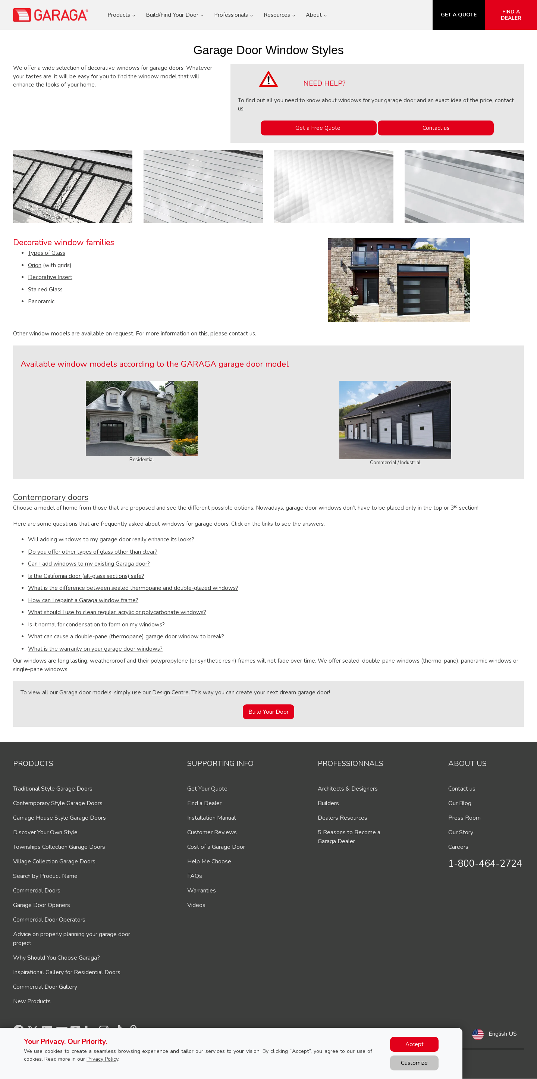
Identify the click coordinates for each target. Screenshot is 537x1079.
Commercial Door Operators (49, 920)
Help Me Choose (209, 861)
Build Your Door (268, 712)
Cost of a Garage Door (216, 847)
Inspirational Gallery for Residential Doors (66, 972)
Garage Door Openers (41, 905)
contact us (242, 333)
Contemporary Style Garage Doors (58, 803)
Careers (458, 847)
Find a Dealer (204, 803)
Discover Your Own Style (45, 832)
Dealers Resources (342, 818)
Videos (196, 905)
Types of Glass (46, 253)
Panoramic (41, 301)
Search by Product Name (45, 876)
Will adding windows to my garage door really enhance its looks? (111, 539)
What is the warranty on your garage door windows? (95, 649)
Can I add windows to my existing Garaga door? (89, 563)
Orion (34, 265)
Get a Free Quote (318, 128)
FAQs (194, 876)
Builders (328, 803)
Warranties (201, 890)
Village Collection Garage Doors (54, 861)
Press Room (464, 818)
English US (503, 1034)
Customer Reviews (212, 832)
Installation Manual (211, 818)
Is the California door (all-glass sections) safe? (86, 576)
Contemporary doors (50, 497)
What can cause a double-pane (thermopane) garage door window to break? (126, 636)
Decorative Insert (50, 277)
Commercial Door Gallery (45, 987)
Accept (414, 1044)
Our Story (460, 832)
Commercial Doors (36, 890)
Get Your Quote (207, 789)
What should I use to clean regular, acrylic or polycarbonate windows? (117, 612)
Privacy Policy (102, 1059)
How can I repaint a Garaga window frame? (83, 600)
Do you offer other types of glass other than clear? (92, 552)
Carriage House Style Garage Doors (59, 818)
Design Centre (170, 692)
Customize (414, 1063)
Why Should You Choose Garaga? (56, 958)
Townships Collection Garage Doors (59, 847)
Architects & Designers (348, 789)
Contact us (436, 128)
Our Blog (459, 803)
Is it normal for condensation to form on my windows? (96, 624)
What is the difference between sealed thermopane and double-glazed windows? (133, 588)
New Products (32, 1001)
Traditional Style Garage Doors (52, 789)
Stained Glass (45, 289)
